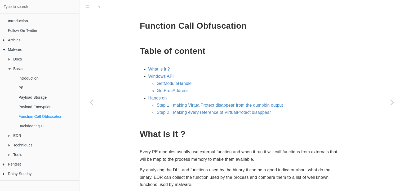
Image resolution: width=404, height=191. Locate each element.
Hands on (157, 85)
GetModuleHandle (174, 70)
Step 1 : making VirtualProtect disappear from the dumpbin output (220, 92)
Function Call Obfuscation (40, 116)
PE (21, 88)
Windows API (161, 63)
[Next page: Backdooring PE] (392, 102)
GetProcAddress (173, 77)
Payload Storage (33, 97)
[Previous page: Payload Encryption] (91, 102)
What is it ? (159, 56)
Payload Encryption (35, 107)
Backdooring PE (32, 126)
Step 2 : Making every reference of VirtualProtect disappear (214, 99)
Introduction (18, 21)
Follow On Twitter (22, 30)
